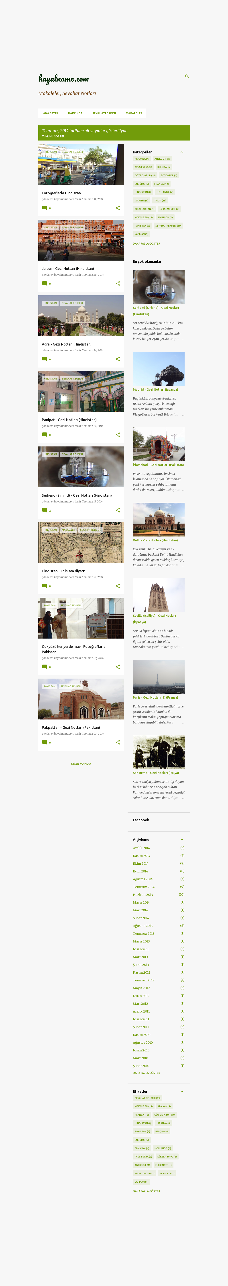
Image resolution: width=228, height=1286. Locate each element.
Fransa (161, 184)
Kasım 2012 (141, 973)
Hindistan (143, 192)
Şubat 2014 (141, 918)
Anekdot (162, 159)
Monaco (165, 217)
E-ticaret (169, 175)
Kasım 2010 (141, 1035)
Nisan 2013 (141, 949)
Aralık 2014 (141, 848)
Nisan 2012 (141, 996)
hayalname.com (64, 78)
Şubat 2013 (141, 965)
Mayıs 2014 (141, 902)
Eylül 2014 (140, 871)
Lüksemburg (169, 209)
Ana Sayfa (49, 113)
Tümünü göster (53, 136)
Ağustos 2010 (143, 1043)
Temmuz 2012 (144, 980)
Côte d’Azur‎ (145, 175)
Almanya (142, 159)
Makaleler (132, 113)
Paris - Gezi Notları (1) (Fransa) (155, 697)
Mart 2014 (140, 910)
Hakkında (74, 113)
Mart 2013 (140, 957)
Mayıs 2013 (141, 941)
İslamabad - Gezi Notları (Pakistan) (158, 465)
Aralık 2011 (141, 1011)
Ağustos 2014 (143, 879)
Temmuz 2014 (144, 887)
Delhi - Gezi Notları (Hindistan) (155, 540)
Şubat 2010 (141, 1066)
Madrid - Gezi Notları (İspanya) (155, 389)
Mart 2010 (140, 1058)
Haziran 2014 (143, 895)
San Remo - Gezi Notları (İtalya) (156, 773)
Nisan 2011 (141, 1019)
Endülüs (142, 184)
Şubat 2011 (141, 1027)
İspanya (142, 201)
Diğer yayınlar (81, 763)
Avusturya (143, 167)
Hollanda (165, 192)
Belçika (164, 167)
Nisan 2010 (141, 1050)
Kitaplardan (145, 209)
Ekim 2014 (141, 864)
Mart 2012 (140, 1004)
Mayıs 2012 (141, 988)
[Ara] (187, 76)
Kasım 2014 (141, 856)
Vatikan (142, 234)
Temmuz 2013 (144, 934)
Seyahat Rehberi (168, 226)
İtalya (160, 201)
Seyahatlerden (103, 113)
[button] (117, 208)
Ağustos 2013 (143, 926)
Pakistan (142, 226)
